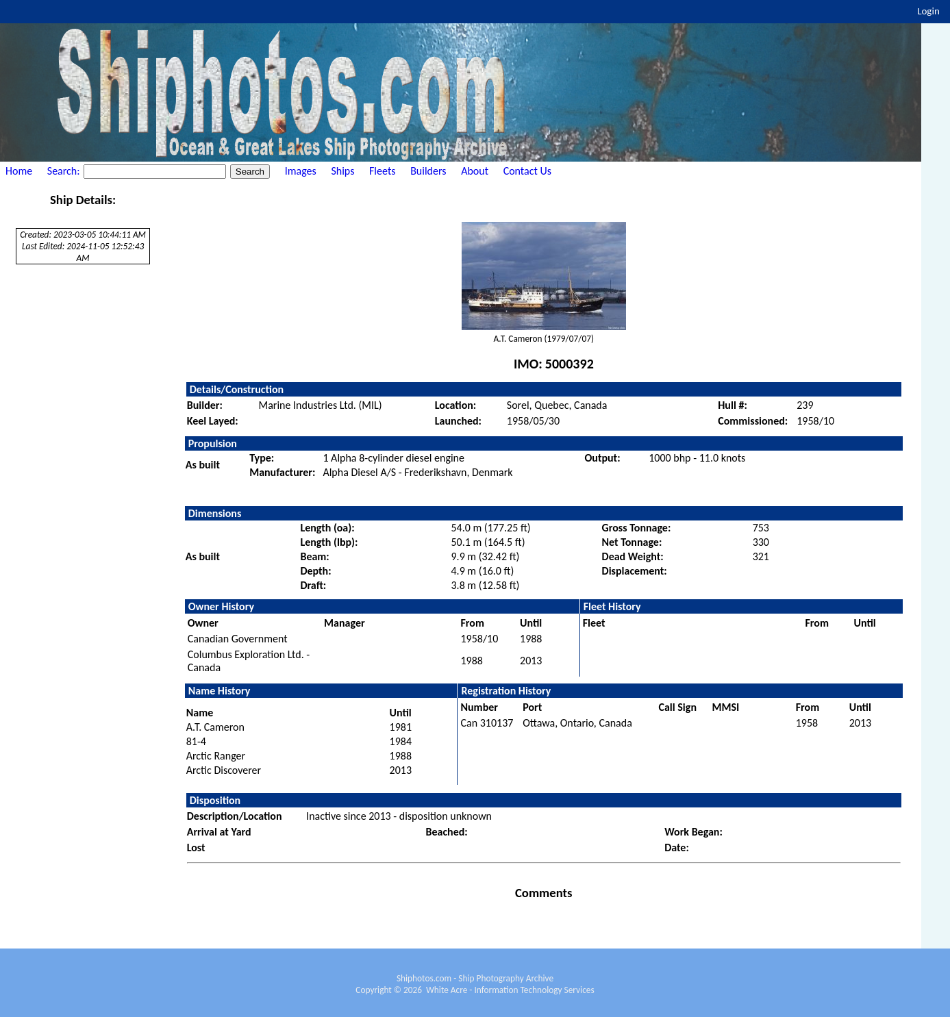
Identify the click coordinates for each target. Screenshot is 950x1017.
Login (928, 11)
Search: (64, 170)
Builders (428, 170)
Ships (342, 170)
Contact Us (527, 170)
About (474, 170)
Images (300, 170)
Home (18, 170)
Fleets (382, 170)
